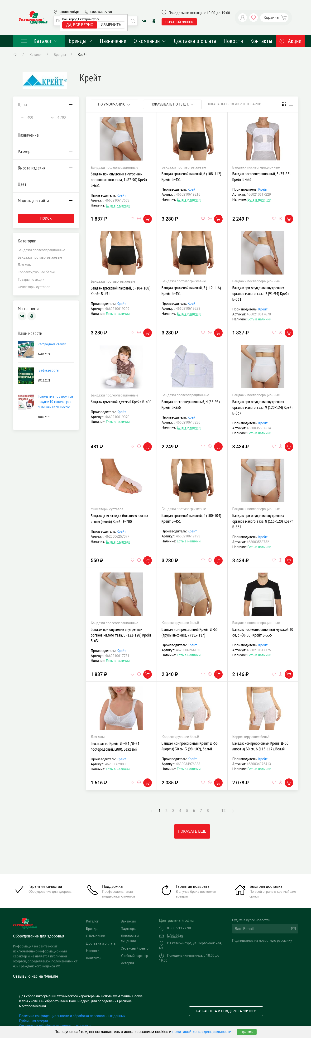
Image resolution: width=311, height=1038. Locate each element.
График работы (48, 370)
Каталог (39, 41)
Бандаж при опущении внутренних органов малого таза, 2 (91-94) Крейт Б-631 (260, 293)
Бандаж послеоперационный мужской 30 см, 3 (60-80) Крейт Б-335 (262, 632)
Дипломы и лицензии (130, 938)
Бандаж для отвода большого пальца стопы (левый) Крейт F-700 (119, 518)
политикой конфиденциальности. (202, 1031)
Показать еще (192, 831)
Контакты (261, 41)
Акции (290, 41)
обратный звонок (179, 21)
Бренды (81, 41)
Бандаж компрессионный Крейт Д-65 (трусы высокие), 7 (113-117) (190, 632)
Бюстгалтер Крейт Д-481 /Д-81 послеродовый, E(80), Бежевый (115, 746)
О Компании (95, 936)
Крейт (121, 195)
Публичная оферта (33, 1021)
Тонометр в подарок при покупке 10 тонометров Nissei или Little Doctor (55, 401)
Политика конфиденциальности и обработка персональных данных (72, 1016)
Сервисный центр (134, 948)
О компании (150, 41)
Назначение (113, 41)
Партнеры (128, 929)
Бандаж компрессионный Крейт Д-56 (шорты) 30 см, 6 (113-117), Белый (260, 746)
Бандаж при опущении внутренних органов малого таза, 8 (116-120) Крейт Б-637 (262, 521)
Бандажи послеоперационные (41, 250)
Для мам (25, 265)
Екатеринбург (69, 12)
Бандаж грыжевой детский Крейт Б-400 (121, 402)
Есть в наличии (118, 205)
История (127, 963)
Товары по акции (31, 279)
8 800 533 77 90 (101, 12)
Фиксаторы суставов (34, 287)
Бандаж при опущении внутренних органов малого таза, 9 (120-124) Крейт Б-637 (262, 407)
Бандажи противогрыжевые (40, 257)
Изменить (111, 25)
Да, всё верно (79, 25)
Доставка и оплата (194, 41)
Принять (247, 1032)
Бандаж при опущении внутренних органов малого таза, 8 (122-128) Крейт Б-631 (121, 635)
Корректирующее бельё (36, 272)
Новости (233, 41)
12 (223, 810)
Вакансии (128, 921)
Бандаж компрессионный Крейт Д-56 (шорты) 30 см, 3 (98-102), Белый (190, 746)
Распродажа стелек (52, 344)
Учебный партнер (134, 956)
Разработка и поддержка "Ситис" (226, 1011)
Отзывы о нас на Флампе (35, 976)
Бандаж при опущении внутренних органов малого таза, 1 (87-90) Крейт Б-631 (119, 179)
